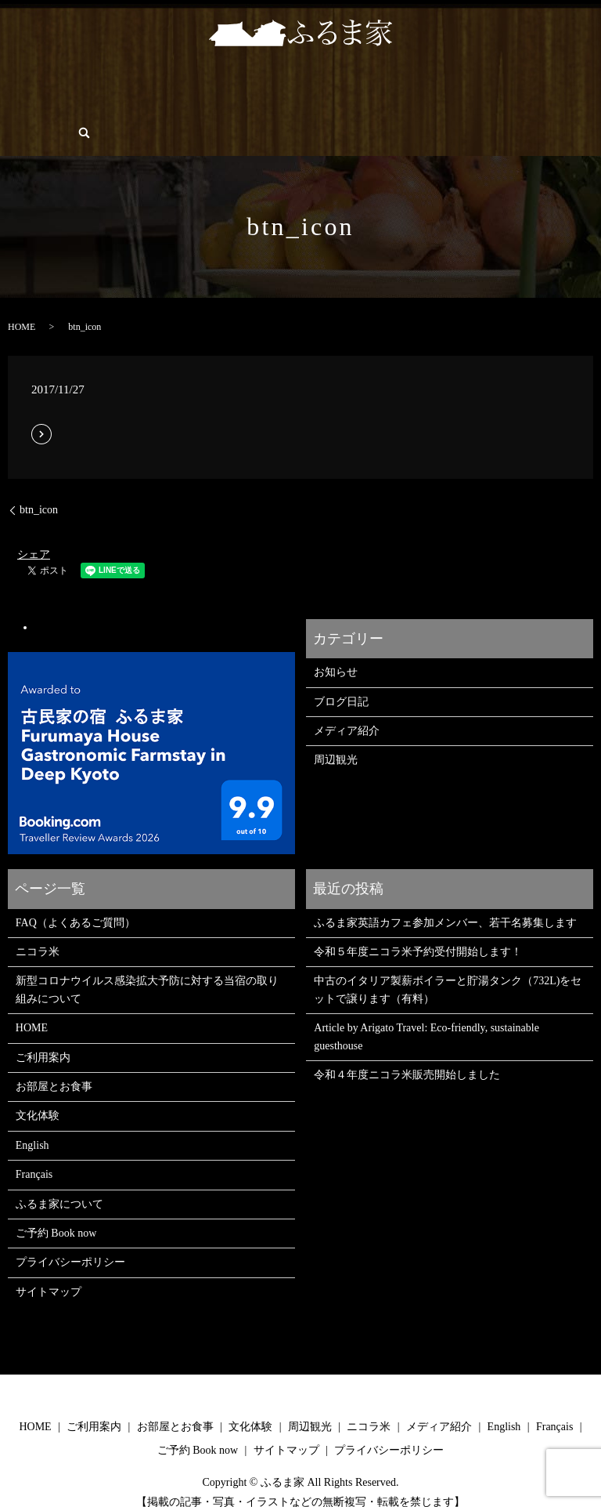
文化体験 (205, 81)
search (181, 106)
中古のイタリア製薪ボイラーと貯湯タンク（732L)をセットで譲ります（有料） (447, 962)
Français (147, 105)
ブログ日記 (341, 675)
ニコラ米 (307, 81)
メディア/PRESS (372, 81)
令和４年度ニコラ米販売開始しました (407, 1048)
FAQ (517, 81)
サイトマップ (48, 1265)
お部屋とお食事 (140, 81)
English (103, 105)
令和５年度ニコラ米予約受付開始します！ (418, 925)
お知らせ (336, 645)
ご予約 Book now (41, 105)
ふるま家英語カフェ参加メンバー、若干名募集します (445, 896)
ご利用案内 (71, 81)
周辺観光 (256, 81)
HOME (20, 81)
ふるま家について (457, 81)
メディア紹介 (347, 704)
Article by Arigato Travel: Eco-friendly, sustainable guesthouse (426, 1009)
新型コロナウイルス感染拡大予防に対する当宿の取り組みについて (147, 962)
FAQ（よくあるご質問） (75, 896)
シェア (33, 528)
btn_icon (39, 483)
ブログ (553, 81)
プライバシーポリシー (70, 1235)
